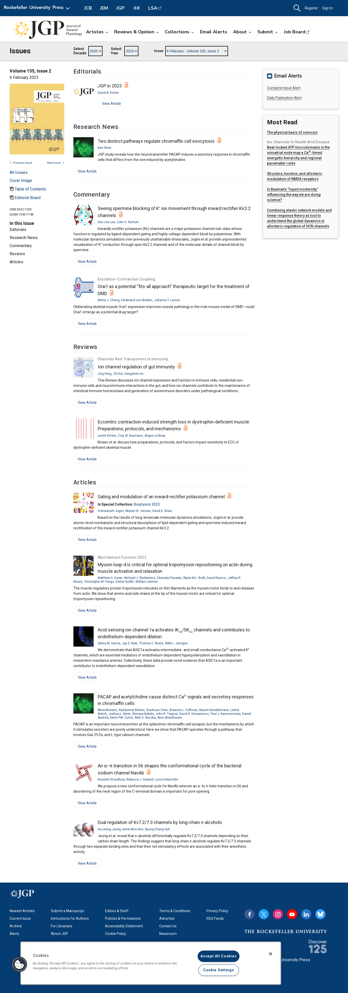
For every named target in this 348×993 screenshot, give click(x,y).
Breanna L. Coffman (183, 710)
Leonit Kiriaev (107, 435)
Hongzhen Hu (134, 373)
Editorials (18, 229)
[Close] (270, 953)
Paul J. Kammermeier (225, 714)
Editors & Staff (117, 911)
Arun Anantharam (169, 717)
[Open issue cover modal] (21, 180)
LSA (152, 8)
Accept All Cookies (218, 956)
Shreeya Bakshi (143, 714)
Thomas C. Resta (151, 643)
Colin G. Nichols (128, 222)
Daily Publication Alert (284, 98)
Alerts (14, 934)
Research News (24, 237)
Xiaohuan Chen (157, 710)
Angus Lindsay (155, 435)
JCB (88, 8)
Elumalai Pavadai (169, 578)
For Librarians (61, 926)
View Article (109, 104)
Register (311, 8)
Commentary (21, 245)
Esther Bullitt (125, 581)
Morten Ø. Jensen (138, 511)
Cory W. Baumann (130, 435)
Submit (267, 32)
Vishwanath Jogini (111, 511)
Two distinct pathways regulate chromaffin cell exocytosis (156, 141)
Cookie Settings (218, 970)
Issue (158, 51)
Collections (179, 32)
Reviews (17, 253)
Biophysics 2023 (147, 504)
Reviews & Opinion (136, 32)
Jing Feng (104, 373)
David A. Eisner (108, 92)
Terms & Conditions (174, 911)
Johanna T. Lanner (167, 300)
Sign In (329, 8)
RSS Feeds (215, 918)
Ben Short (104, 148)
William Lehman (146, 581)
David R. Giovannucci (194, 714)
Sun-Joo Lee (106, 222)
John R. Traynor (166, 714)
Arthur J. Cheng (108, 300)
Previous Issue (21, 162)
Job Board (294, 32)
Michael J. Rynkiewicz (139, 578)
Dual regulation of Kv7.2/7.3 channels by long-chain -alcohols (160, 822)
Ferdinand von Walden (136, 300)
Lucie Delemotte (166, 779)
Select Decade (79, 51)
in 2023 (110, 85)
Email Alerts (213, 32)
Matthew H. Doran (110, 578)
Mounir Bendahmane (214, 710)
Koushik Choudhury (111, 779)
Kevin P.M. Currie (121, 717)
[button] (297, 8)
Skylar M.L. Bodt (194, 578)
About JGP (59, 934)
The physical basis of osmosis (292, 132)
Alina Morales (107, 710)
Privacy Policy (217, 911)
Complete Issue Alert (283, 88)
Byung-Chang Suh (157, 829)
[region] (150, 963)
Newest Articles (22, 911)
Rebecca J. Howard (139, 779)
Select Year (116, 51)
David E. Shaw (162, 511)
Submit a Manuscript (67, 911)
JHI (136, 8)
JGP (120, 8)
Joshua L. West (119, 714)
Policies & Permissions (123, 918)
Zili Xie (118, 373)
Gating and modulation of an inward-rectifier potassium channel (161, 496)
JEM (104, 8)
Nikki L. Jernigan (176, 643)
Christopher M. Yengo (99, 581)
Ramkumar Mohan (132, 710)
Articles (97, 32)
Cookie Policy (115, 934)
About (242, 32)
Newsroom (168, 934)
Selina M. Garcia (109, 643)
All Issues (19, 172)
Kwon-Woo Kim (132, 829)
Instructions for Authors (70, 918)
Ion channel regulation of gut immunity (136, 366)
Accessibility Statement (124, 926)
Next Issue (55, 162)
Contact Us (168, 926)
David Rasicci (216, 578)
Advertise (167, 918)
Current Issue (20, 918)
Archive (16, 926)
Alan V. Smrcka (145, 717)
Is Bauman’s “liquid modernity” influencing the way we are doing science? (294, 194)
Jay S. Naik (129, 643)
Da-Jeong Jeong (109, 829)
